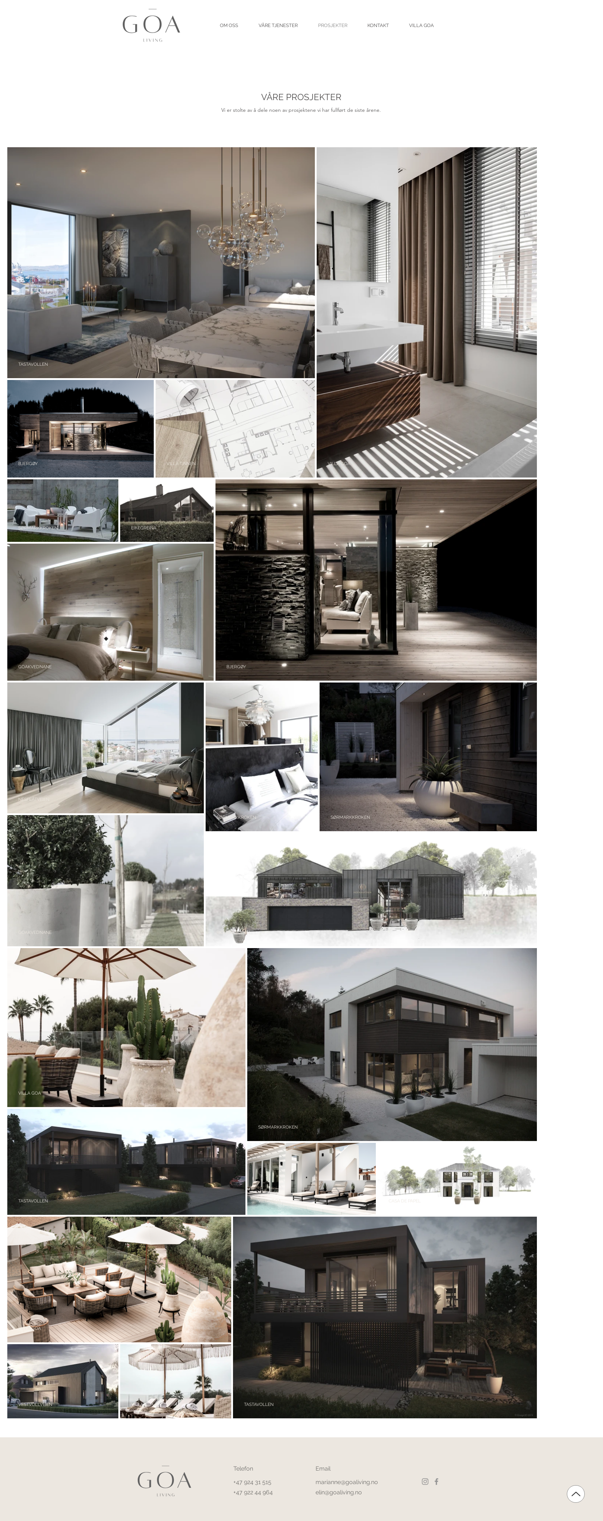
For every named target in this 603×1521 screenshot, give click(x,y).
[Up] (576, 1494)
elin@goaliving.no (339, 1492)
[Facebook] (436, 1481)
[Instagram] (425, 1481)
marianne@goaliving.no (347, 1482)
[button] (229, 25)
